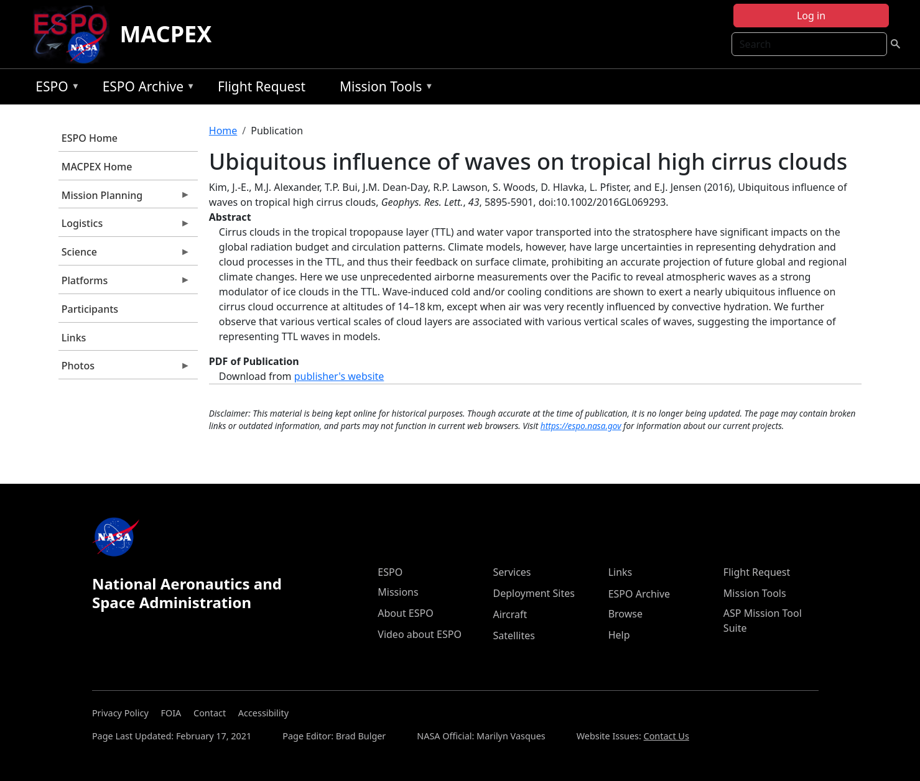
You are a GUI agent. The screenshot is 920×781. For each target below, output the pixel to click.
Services (512, 572)
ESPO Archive (145, 88)
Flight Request (261, 86)
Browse (625, 614)
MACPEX (165, 34)
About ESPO (405, 613)
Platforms (124, 283)
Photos (124, 369)
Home (223, 130)
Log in (811, 15)
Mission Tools (383, 88)
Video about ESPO (420, 634)
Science (124, 255)
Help (619, 635)
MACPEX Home (97, 166)
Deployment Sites (533, 593)
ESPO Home (90, 138)
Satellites (513, 635)
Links (74, 337)
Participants (90, 309)
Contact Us (666, 736)
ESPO (54, 88)
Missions (398, 592)
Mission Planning (124, 198)
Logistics (124, 226)
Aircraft (510, 614)
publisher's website (339, 376)
